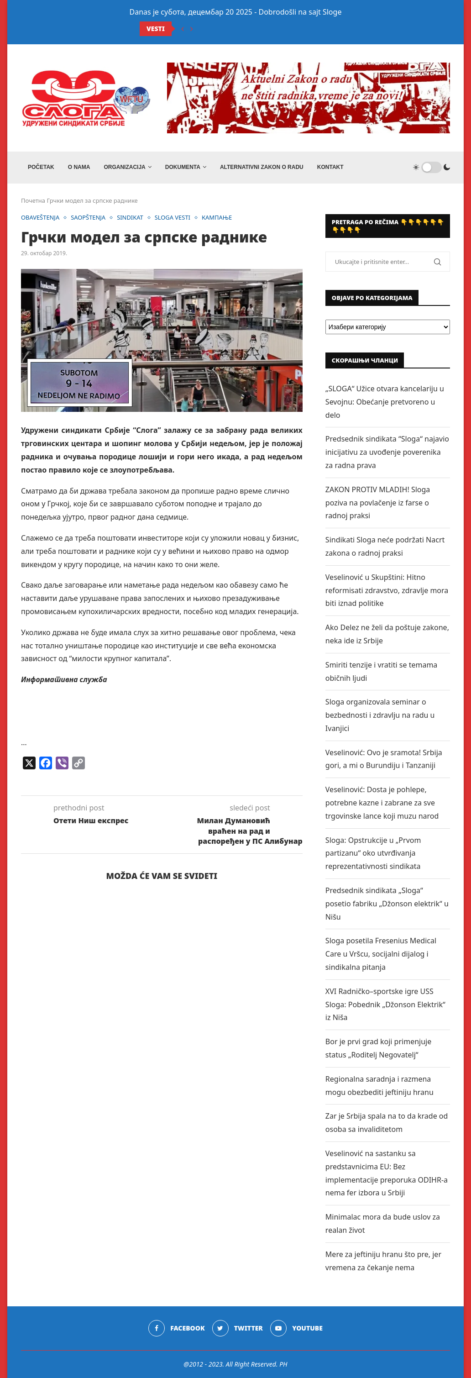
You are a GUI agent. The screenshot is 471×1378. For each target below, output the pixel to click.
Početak (41, 167)
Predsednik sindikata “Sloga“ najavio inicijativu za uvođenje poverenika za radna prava (387, 452)
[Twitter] (237, 1328)
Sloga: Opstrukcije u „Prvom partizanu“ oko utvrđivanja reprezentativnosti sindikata (373, 853)
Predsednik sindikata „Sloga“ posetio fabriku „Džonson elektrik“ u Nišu (387, 903)
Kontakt (330, 167)
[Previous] (182, 28)
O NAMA (79, 167)
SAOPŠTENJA (88, 217)
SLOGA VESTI (173, 217)
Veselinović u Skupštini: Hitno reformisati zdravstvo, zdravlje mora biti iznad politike (386, 590)
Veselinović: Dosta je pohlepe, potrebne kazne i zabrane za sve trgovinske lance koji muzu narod (382, 802)
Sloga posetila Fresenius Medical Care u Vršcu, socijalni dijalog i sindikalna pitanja (380, 954)
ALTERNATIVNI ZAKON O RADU (262, 167)
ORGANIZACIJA (124, 167)
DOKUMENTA (182, 167)
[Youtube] (296, 1328)
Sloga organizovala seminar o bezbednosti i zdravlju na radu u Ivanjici (380, 715)
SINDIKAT (130, 217)
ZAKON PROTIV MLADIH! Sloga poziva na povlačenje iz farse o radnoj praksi (377, 502)
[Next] (191, 28)
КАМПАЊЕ (218, 217)
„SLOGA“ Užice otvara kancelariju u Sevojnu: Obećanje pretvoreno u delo (384, 402)
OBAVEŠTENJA (40, 217)
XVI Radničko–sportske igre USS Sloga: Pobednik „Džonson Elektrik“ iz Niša (385, 1004)
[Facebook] (176, 1328)
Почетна (33, 200)
